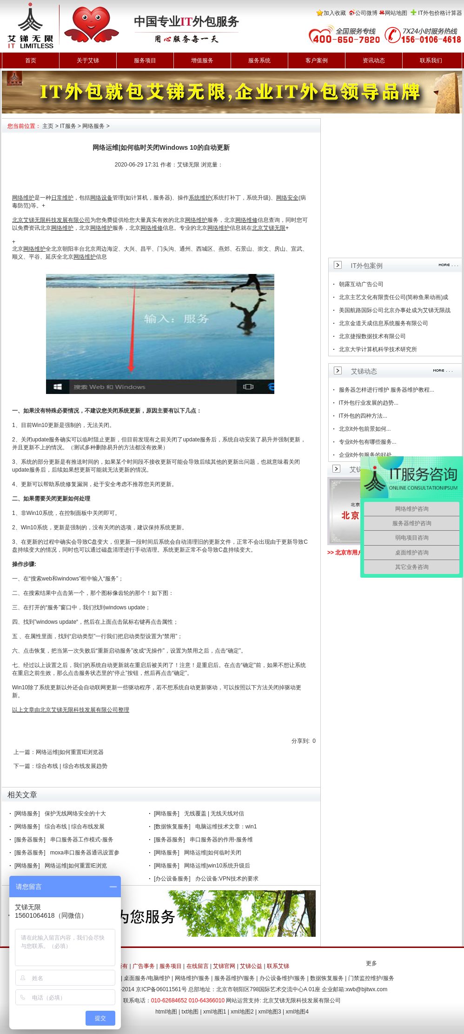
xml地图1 (214, 1011)
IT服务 (68, 126)
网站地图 (396, 13)
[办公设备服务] (172, 878)
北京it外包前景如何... (365, 429)
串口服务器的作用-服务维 (221, 839)
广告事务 (144, 966)
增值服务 (202, 60)
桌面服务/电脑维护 (147, 978)
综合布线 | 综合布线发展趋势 (71, 766)
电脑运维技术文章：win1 (226, 826)
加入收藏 (335, 13)
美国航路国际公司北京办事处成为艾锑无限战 (395, 310)
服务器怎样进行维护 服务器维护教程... (386, 390)
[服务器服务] (30, 839)
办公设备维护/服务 (282, 978)
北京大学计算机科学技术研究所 (378, 349)
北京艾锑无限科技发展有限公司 (302, 1000)
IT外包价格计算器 (440, 13)
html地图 (166, 1011)
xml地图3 (269, 1011)
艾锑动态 (364, 371)
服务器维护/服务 (234, 978)
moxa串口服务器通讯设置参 (84, 852)
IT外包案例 (367, 265)
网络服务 (93, 126)
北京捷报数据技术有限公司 (372, 336)
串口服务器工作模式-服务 (81, 839)
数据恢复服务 (327, 978)
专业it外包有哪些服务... (368, 442)
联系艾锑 (278, 966)
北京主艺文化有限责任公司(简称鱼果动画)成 (394, 297)
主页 (47, 126)
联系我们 (431, 60)
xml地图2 (242, 1011)
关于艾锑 (88, 60)
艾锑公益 (251, 966)
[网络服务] (27, 813)
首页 (30, 60)
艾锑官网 (224, 966)
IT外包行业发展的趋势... (369, 403)
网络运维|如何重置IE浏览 (76, 865)
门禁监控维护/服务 (371, 978)
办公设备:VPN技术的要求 (227, 878)
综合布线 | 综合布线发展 (75, 826)
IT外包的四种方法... (363, 416)
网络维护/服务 (192, 978)
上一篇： (24, 752)
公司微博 (366, 13)
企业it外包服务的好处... (368, 455)
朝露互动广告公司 (361, 284)
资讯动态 (374, 60)
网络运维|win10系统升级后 (217, 865)
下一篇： (24, 766)
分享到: (301, 741)
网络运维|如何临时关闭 (212, 852)
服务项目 (145, 60)
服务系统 (259, 60)
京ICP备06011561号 (161, 989)
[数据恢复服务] (172, 826)
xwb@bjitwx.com (367, 989)
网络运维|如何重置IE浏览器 (70, 752)
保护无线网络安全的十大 (75, 813)
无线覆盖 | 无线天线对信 (214, 813)
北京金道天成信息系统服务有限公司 (383, 323)
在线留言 (197, 966)
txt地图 (190, 1011)
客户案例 (316, 60)
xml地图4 (297, 1011)
